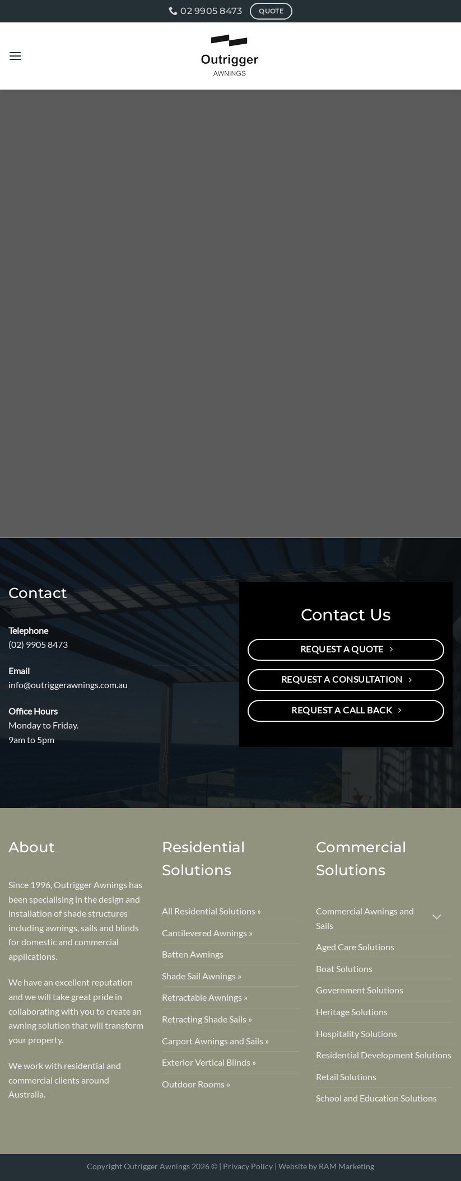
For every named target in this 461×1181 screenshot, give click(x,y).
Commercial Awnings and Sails (365, 918)
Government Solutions (359, 989)
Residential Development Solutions (383, 1054)
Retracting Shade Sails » (207, 1019)
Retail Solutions (346, 1076)
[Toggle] (437, 918)
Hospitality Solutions (356, 1033)
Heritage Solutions (352, 1011)
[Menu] (15, 55)
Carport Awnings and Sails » (215, 1040)
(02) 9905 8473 (38, 644)
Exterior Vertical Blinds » (209, 1062)
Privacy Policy (248, 1166)
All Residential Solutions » (211, 910)
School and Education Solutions (376, 1098)
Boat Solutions (344, 968)
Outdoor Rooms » (196, 1084)
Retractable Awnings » (205, 997)
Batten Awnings (192, 954)
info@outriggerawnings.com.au (68, 684)
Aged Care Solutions (355, 946)
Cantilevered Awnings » (207, 932)
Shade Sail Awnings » (201, 975)
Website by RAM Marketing (326, 1166)
